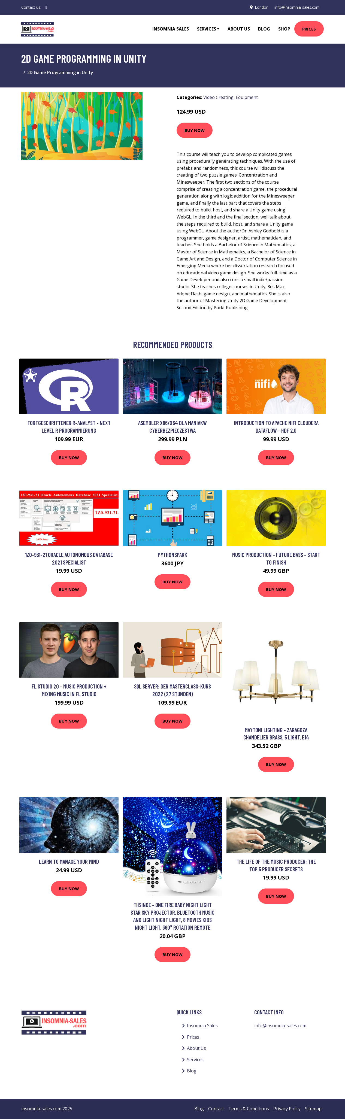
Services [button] (206, 29)
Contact (216, 1109)
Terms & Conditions (248, 1109)
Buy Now (194, 130)
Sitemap (313, 1109)
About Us (239, 29)
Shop (284, 29)
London (260, 7)
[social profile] (46, 7)
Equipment (247, 97)
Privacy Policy (287, 1109)
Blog (264, 29)
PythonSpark (172, 554)
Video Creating (218, 97)
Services (195, 1060)
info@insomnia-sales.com (296, 7)
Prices (309, 29)
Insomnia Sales (170, 29)
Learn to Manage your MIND (69, 861)
